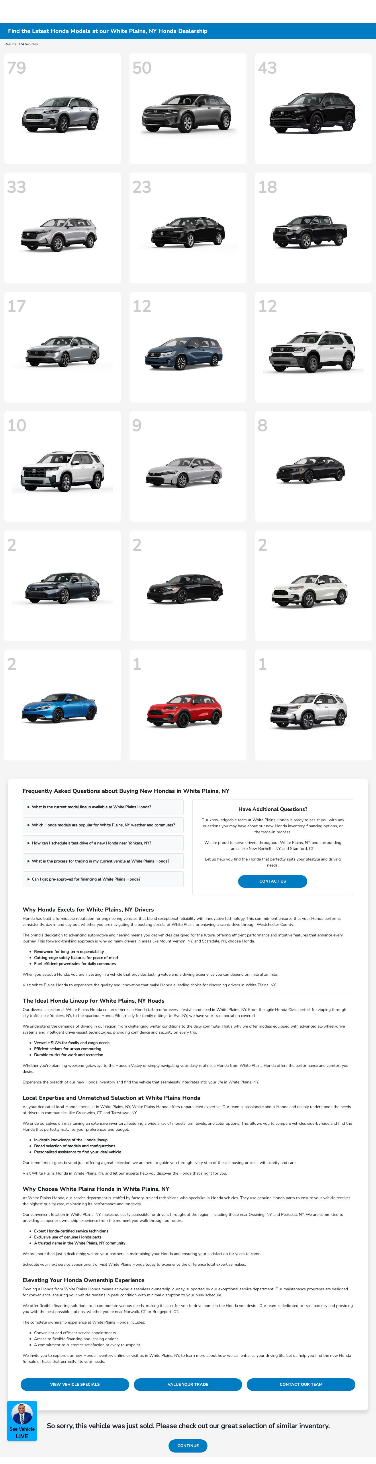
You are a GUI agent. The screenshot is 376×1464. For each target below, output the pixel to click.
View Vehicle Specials (75, 1384)
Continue (188, 1446)
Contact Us (272, 881)
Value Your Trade (188, 1384)
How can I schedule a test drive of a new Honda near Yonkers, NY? (91, 843)
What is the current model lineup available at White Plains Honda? (91, 807)
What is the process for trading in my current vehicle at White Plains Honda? (100, 861)
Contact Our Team (301, 1384)
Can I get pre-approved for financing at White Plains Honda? (86, 879)
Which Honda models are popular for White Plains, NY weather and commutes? (103, 825)
